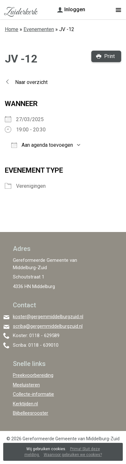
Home (11, 29)
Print (109, 56)
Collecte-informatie (33, 394)
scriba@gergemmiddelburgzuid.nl (48, 326)
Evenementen (38, 29)
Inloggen (74, 9)
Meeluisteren (26, 385)
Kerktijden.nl (25, 404)
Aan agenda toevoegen (42, 145)
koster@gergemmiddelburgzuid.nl (48, 316)
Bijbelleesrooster (30, 413)
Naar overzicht (31, 82)
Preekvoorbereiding (33, 375)
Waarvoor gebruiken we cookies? (73, 454)
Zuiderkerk (20, 12)
